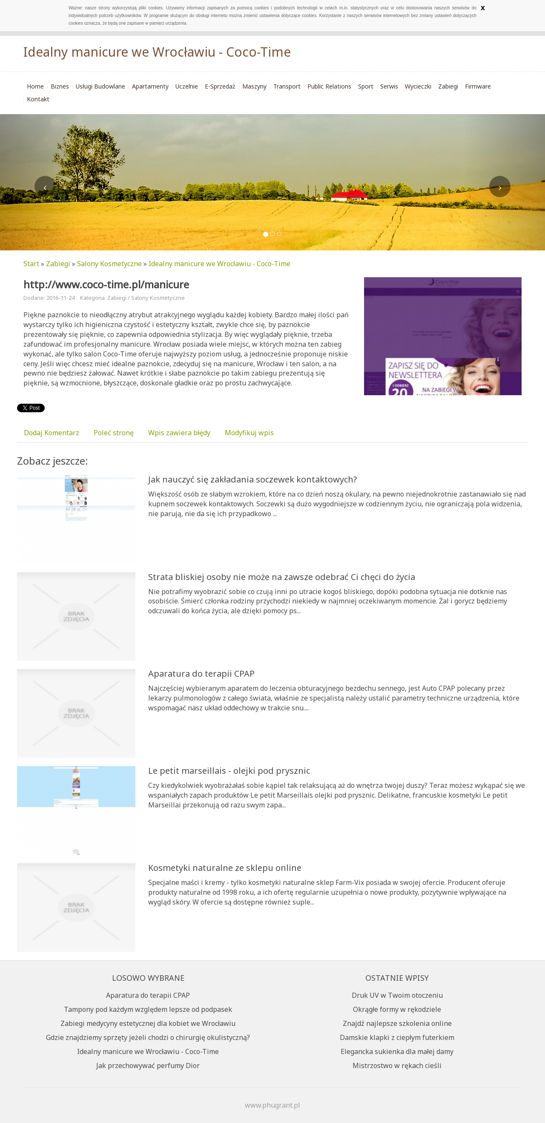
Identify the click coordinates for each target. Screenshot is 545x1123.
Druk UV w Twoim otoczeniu (397, 995)
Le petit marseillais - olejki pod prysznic (229, 770)
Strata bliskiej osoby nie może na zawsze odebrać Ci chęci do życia (281, 577)
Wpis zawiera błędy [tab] (179, 432)
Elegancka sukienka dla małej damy (397, 1051)
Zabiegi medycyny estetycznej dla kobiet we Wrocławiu (147, 1023)
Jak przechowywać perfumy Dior (148, 1065)
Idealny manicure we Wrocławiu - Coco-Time (219, 263)
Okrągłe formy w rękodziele (397, 1009)
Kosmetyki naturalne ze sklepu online (224, 867)
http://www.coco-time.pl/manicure (106, 284)
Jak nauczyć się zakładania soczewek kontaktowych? (252, 479)
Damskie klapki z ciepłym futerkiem (397, 1037)
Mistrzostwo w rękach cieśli (397, 1065)
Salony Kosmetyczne (109, 263)
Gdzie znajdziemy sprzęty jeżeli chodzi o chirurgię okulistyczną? (148, 1037)
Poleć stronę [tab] (114, 432)
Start (31, 263)
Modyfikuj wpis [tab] (249, 432)
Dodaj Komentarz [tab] (51, 432)
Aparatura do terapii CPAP (201, 673)
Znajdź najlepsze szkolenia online (397, 1023)
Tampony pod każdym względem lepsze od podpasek (148, 1009)
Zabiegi (58, 263)
